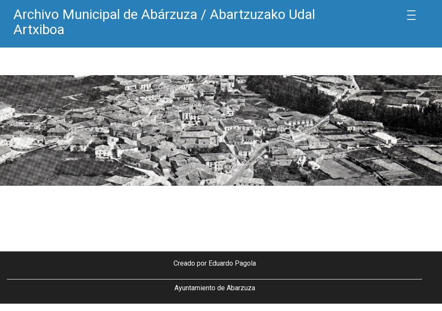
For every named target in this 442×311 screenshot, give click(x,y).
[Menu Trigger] (411, 15)
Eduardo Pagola (232, 263)
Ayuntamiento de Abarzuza (214, 288)
